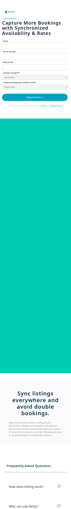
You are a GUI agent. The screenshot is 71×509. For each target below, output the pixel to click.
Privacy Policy (56, 105)
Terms (43, 105)
